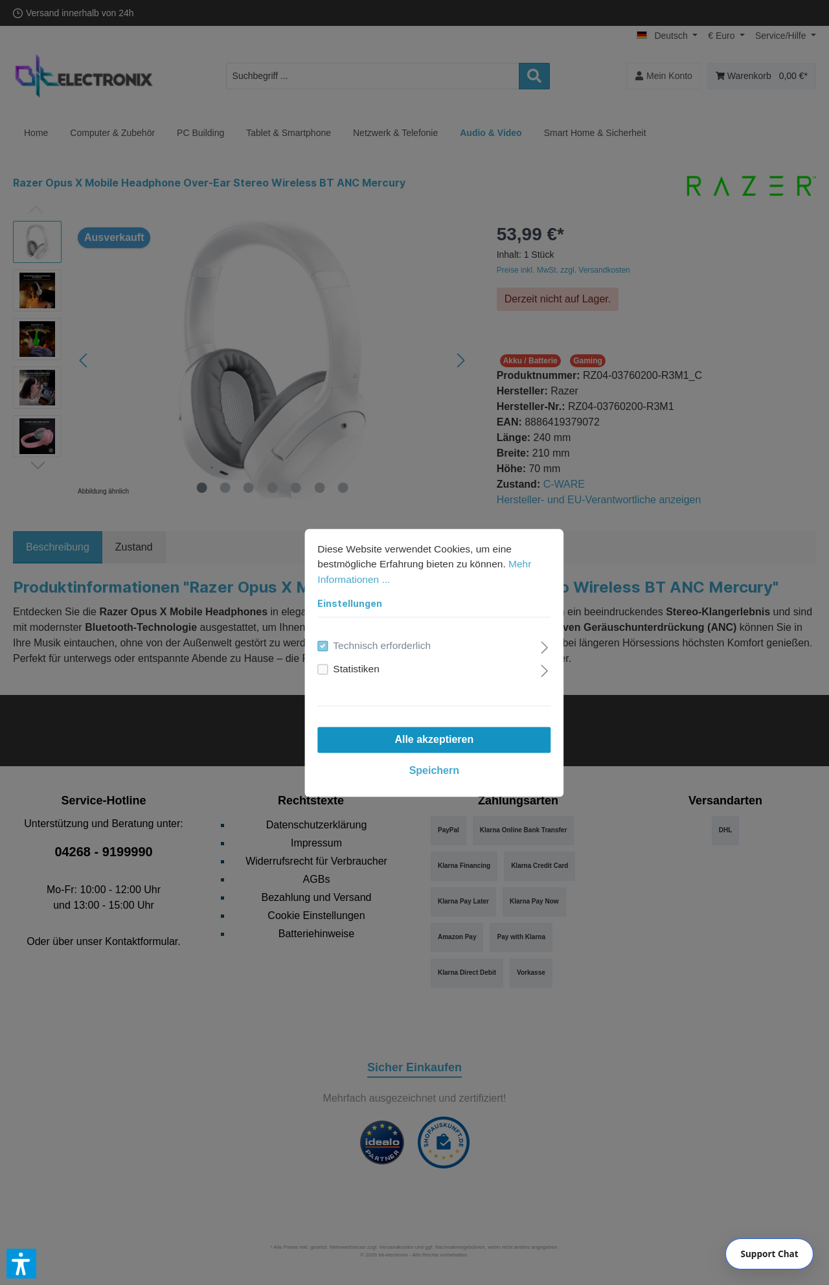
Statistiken (337, 649)
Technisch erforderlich (363, 625)
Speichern (414, 750)
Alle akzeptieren (414, 719)
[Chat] (769, 1253)
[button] (21, 1264)
